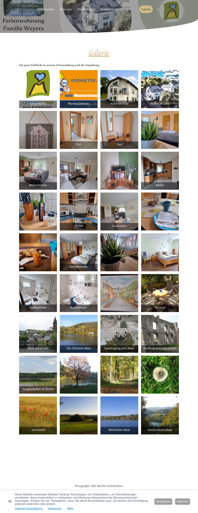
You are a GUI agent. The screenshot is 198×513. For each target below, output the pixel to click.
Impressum (55, 508)
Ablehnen (183, 501)
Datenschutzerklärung (28, 508)
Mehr (70, 508)
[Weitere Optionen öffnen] (158, 9)
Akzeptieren (163, 501)
